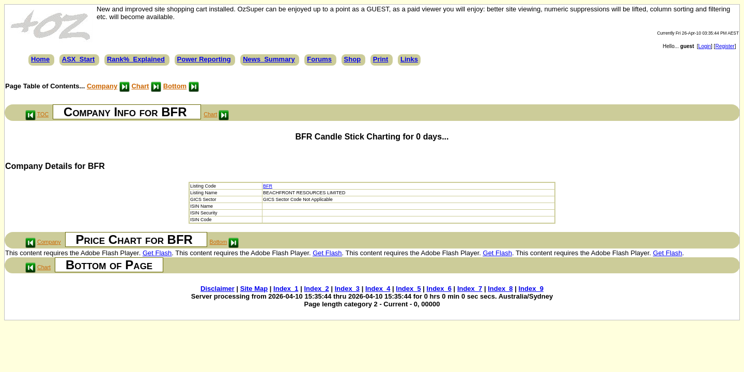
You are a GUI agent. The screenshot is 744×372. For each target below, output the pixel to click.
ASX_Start (78, 59)
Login (705, 46)
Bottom (175, 86)
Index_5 (408, 288)
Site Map (254, 288)
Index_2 (316, 288)
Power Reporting (204, 59)
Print (381, 59)
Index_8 (500, 288)
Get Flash (157, 253)
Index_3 (347, 288)
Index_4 (377, 288)
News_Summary (269, 59)
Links (409, 59)
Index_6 (439, 288)
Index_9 (530, 288)
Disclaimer (217, 288)
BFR (267, 186)
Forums (319, 59)
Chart (140, 86)
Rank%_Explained (136, 59)
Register (724, 46)
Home (40, 59)
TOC (43, 114)
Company (102, 86)
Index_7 (469, 288)
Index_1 (285, 288)
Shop (352, 59)
